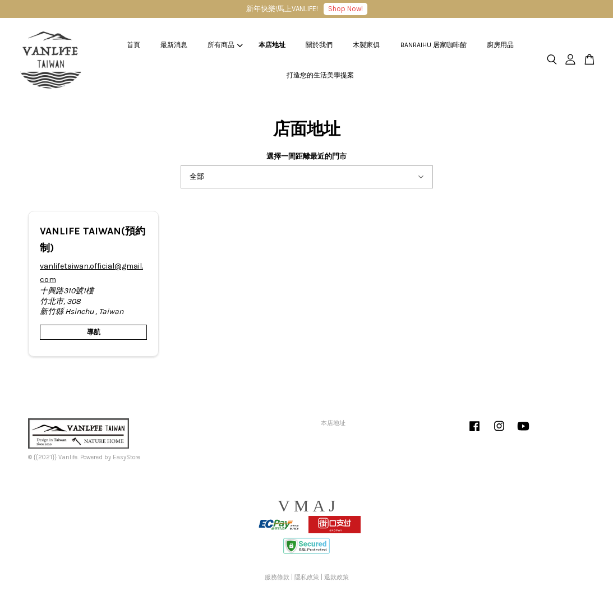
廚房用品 (500, 45)
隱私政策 (306, 577)
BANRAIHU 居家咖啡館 (433, 45)
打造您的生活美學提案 (320, 75)
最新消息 (173, 45)
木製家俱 (366, 45)
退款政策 (336, 577)
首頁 (133, 45)
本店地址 (272, 45)
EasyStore (126, 457)
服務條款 (277, 577)
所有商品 (225, 45)
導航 (93, 332)
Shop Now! (345, 8)
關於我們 (319, 45)
